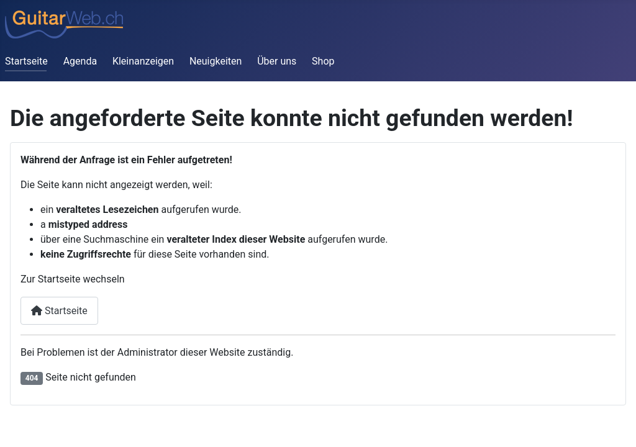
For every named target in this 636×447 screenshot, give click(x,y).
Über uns (276, 61)
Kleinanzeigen (143, 61)
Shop (323, 61)
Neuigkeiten (215, 61)
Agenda (80, 61)
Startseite (26, 61)
